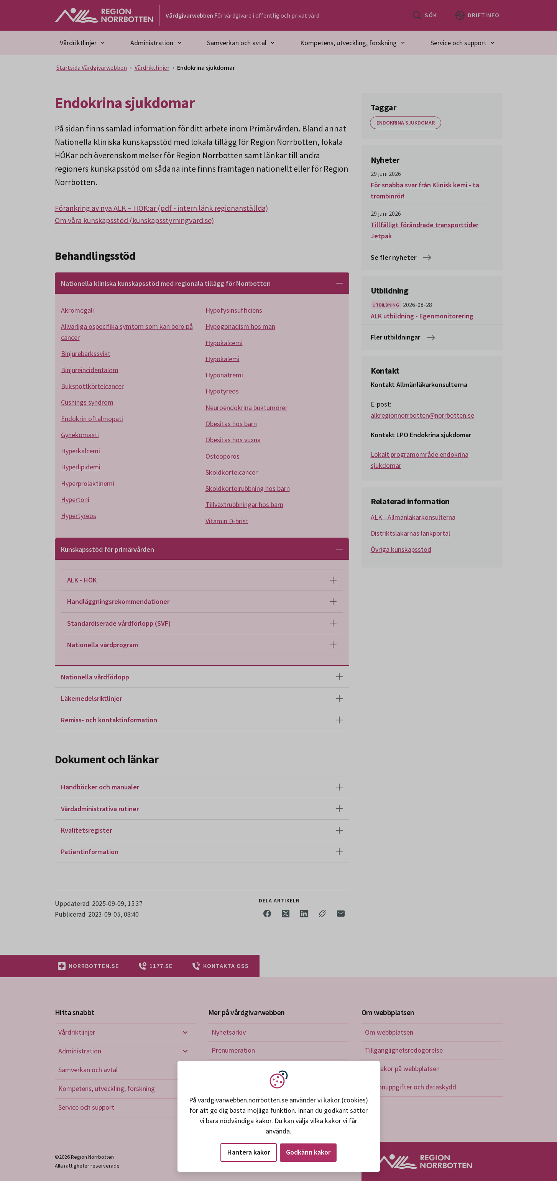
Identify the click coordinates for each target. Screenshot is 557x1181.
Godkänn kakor (308, 1152)
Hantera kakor (248, 1152)
